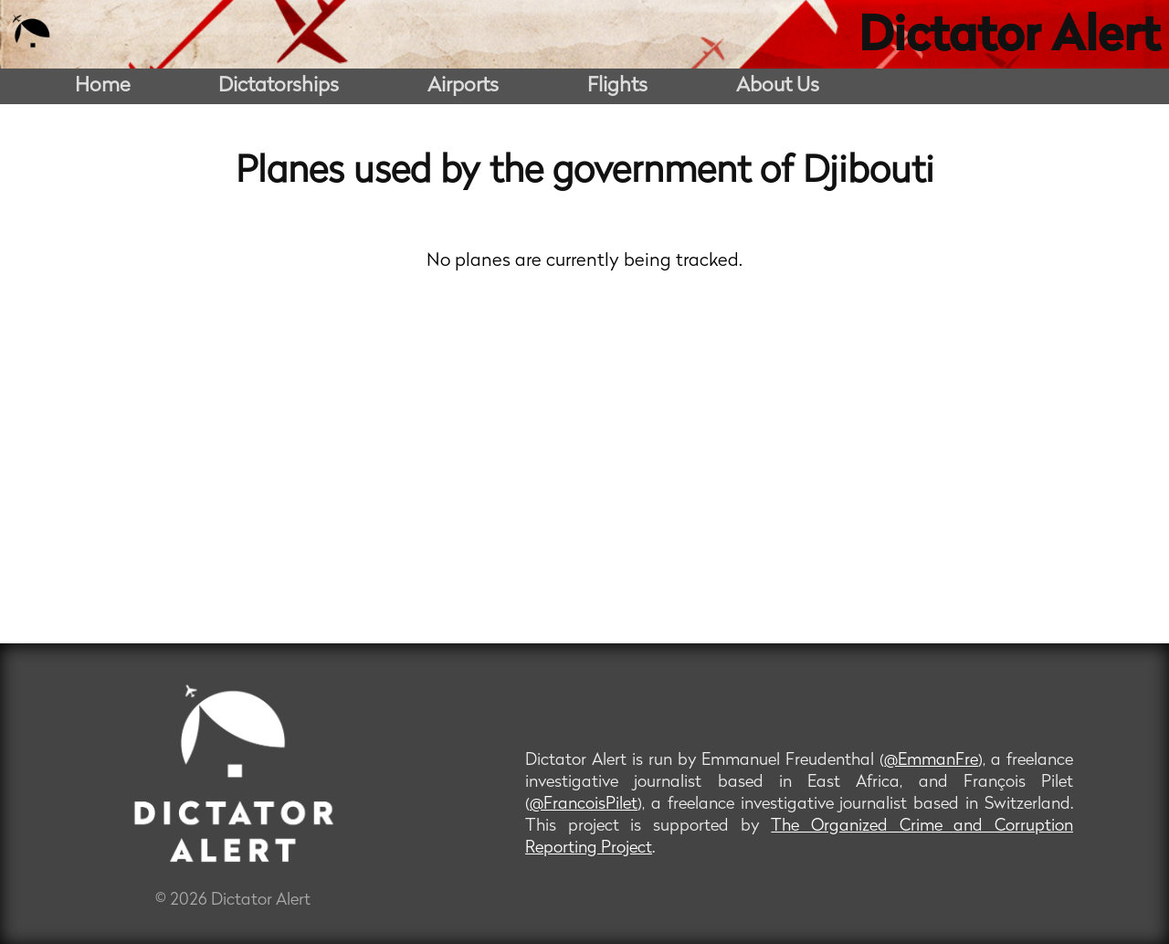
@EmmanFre (931, 760)
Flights (617, 86)
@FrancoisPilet (583, 804)
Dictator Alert (1009, 38)
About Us (777, 86)
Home (103, 86)
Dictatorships (278, 86)
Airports (463, 86)
